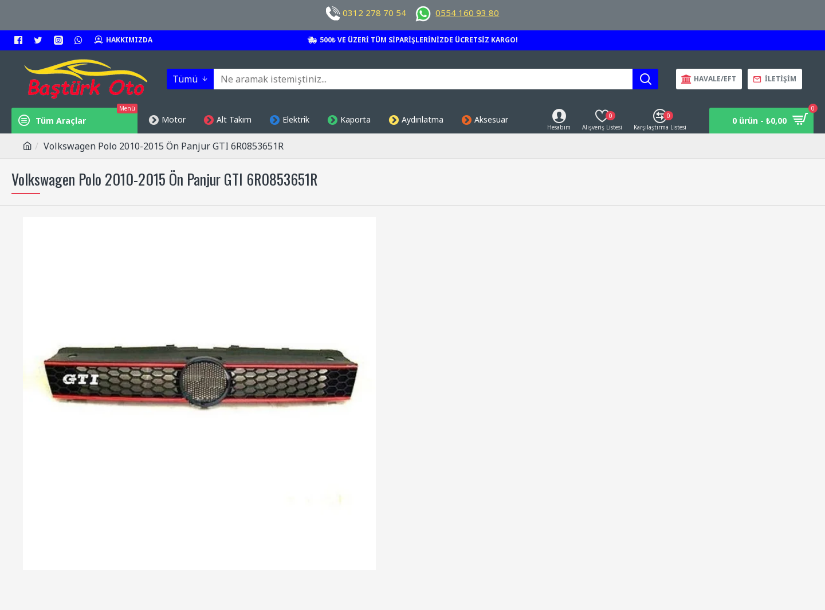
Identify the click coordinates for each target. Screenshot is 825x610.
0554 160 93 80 (467, 12)
